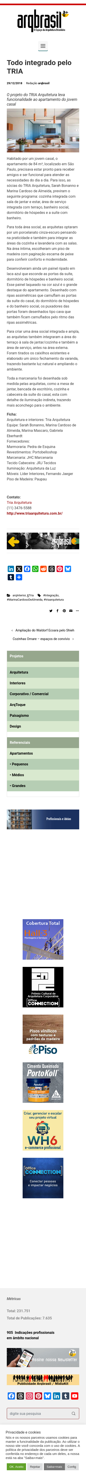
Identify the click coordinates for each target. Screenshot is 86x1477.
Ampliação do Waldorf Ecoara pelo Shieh (44, 630)
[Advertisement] (35, 878)
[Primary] (43, 46)
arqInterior (19, 595)
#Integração (51, 595)
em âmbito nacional (23, 1338)
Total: (12, 1311)
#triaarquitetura (54, 599)
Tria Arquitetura (19, 502)
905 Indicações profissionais (31, 1332)
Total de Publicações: (25, 1318)
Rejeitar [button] (35, 1466)
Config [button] (72, 1466)
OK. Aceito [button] (16, 1466)
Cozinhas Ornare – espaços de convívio (41, 639)
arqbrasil (44, 83)
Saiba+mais (54, 1466)
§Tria (30, 595)
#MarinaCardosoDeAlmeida (24, 599)
